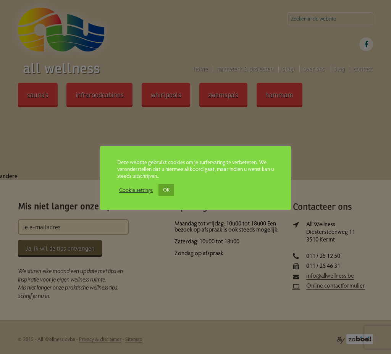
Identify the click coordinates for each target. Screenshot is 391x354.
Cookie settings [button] (136, 189)
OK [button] (166, 189)
